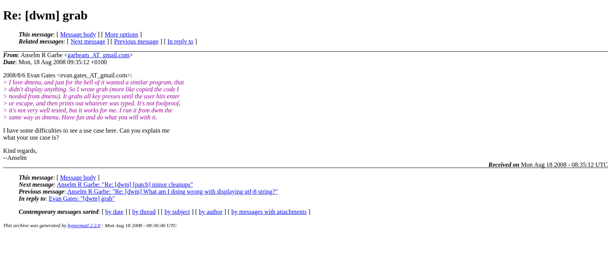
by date (114, 211)
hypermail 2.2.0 (84, 225)
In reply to (181, 41)
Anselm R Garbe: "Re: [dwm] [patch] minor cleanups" (125, 184)
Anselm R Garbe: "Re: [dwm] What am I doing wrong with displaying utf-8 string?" (172, 191)
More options (121, 34)
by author (211, 211)
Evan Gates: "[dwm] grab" (82, 198)
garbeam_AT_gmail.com (98, 55)
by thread (144, 211)
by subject (177, 211)
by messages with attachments (269, 211)
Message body (78, 34)
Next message (88, 41)
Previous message (136, 41)
